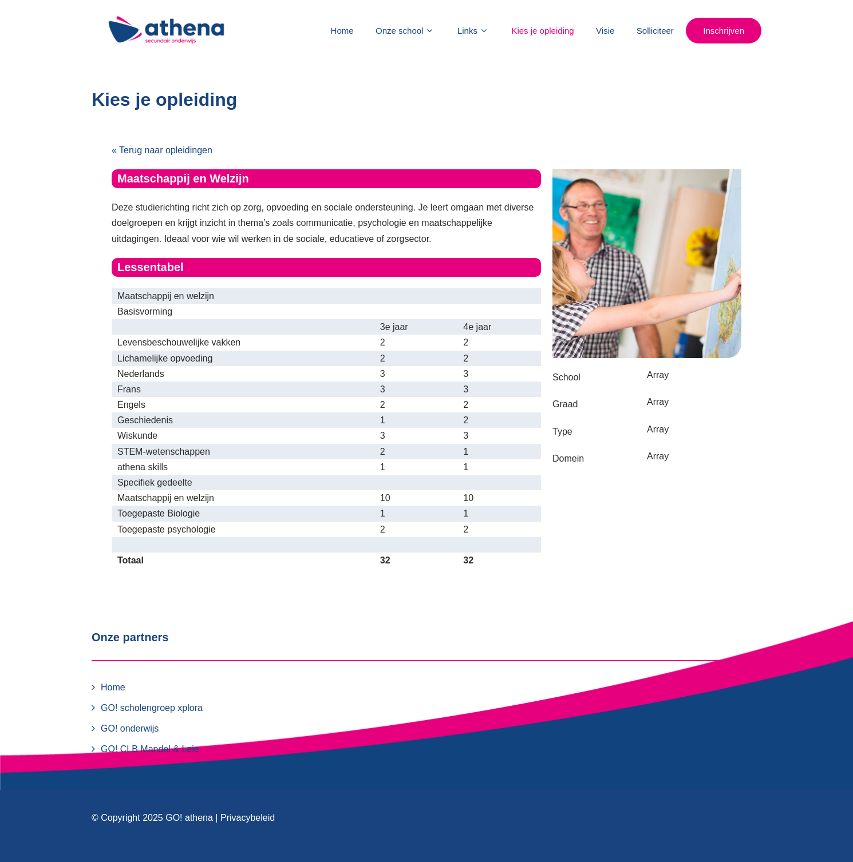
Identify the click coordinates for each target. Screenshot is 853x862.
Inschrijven (723, 30)
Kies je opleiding (542, 30)
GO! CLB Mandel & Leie (150, 749)
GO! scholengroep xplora (152, 708)
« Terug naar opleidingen (162, 150)
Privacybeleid (247, 818)
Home (342, 30)
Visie (605, 30)
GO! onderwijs (130, 728)
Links (473, 30)
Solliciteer (655, 30)
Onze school (405, 30)
